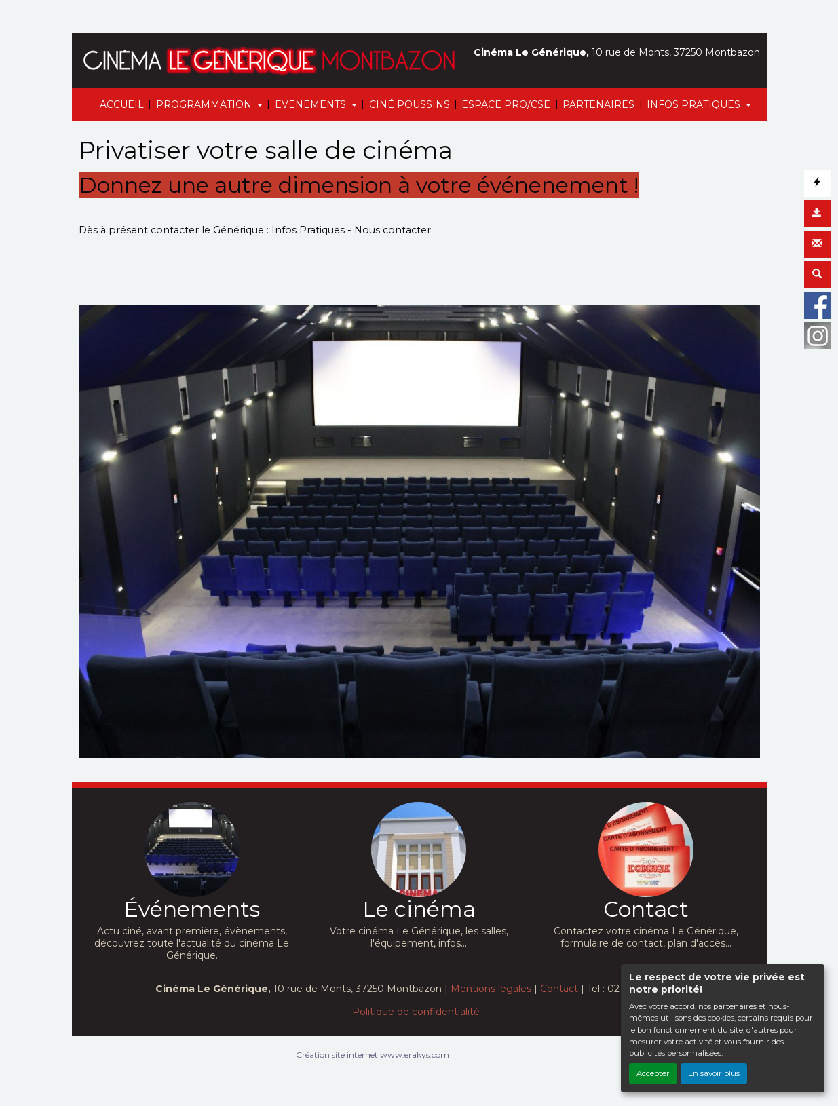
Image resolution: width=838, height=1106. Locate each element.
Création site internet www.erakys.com (372, 1055)
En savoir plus (714, 1073)
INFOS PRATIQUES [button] (695, 104)
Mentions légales (491, 989)
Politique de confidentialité (416, 1012)
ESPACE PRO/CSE (505, 104)
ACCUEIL (122, 104)
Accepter (653, 1073)
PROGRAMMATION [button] (205, 104)
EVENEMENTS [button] (312, 104)
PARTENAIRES (598, 104)
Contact (559, 989)
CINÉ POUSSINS (409, 104)
